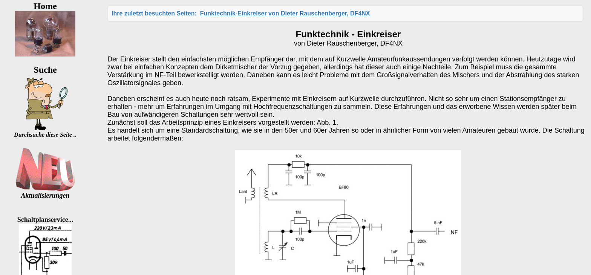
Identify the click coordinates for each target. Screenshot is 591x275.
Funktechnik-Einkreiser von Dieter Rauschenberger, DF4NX (285, 13)
